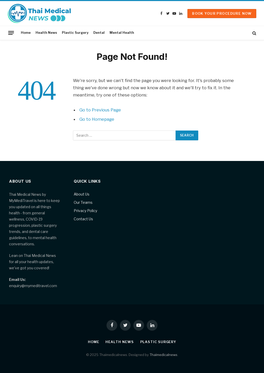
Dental (99, 33)
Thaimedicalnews (163, 355)
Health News (46, 33)
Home (26, 33)
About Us (81, 194)
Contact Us (83, 219)
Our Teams (83, 202)
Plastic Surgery (75, 33)
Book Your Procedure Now (222, 13)
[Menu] (11, 33)
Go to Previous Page (100, 109)
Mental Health (122, 33)
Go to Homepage (96, 119)
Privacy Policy (85, 210)
